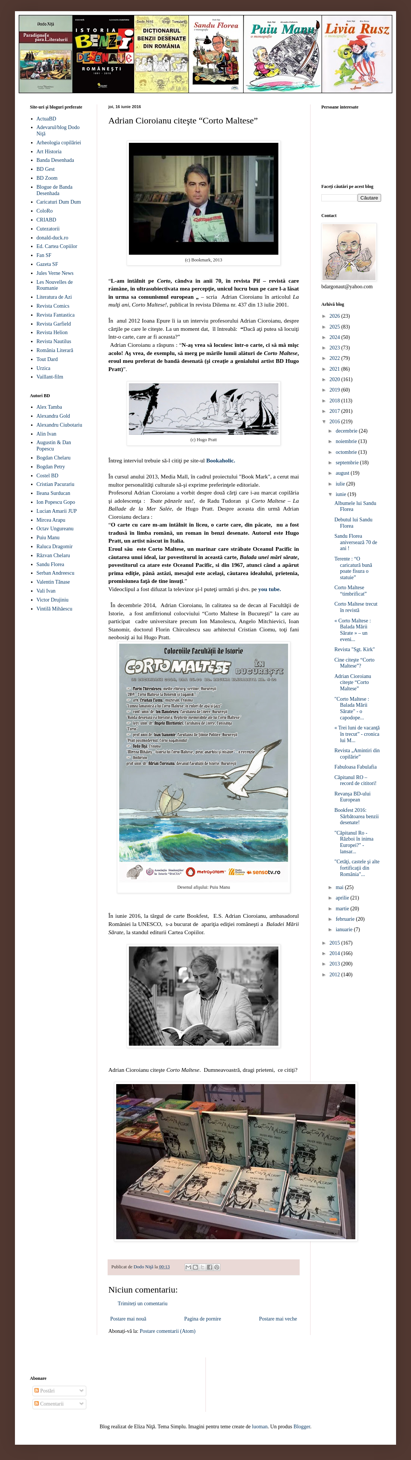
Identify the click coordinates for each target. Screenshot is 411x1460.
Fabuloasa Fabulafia (355, 767)
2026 (336, 316)
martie (343, 908)
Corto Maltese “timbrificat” (350, 591)
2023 (336, 348)
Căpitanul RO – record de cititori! (355, 780)
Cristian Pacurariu (55, 484)
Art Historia (49, 151)
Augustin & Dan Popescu (54, 446)
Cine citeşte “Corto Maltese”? (354, 663)
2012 (336, 974)
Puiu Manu (48, 537)
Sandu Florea (50, 564)
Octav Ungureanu (55, 528)
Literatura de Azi (54, 297)
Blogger (302, 1426)
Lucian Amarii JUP (57, 511)
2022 (336, 358)
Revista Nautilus (54, 341)
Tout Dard (47, 359)
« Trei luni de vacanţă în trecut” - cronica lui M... (357, 734)
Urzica (43, 368)
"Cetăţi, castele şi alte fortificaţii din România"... (357, 868)
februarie (346, 919)
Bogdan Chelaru (54, 458)
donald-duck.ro (52, 238)
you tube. (269, 589)
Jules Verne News (55, 273)
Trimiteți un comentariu (142, 1303)
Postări (44, 1391)
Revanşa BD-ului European (352, 797)
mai (340, 887)
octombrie (347, 452)
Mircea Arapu (51, 520)
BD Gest (46, 169)
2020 (336, 379)
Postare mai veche (278, 1319)
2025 (336, 327)
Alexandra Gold (53, 416)
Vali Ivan (46, 591)
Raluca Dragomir (55, 546)
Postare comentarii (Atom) (167, 1331)
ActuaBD (46, 119)
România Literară (55, 350)
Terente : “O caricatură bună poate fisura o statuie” (353, 568)
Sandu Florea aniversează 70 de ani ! (355, 542)
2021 (336, 369)
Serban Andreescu (55, 573)
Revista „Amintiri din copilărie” (357, 754)
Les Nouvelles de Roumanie (55, 285)
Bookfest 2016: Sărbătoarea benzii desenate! (356, 816)
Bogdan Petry (51, 467)
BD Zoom (47, 178)
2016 (336, 421)
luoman (260, 1426)
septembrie (348, 462)
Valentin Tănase (53, 582)
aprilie (343, 898)
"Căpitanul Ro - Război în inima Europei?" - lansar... (353, 842)
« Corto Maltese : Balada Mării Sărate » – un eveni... (352, 630)
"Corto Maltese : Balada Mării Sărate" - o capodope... (351, 708)
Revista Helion (52, 332)
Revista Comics (53, 306)
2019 (336, 390)
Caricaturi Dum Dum (59, 202)
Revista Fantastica (56, 315)
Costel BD (48, 475)
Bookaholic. (220, 460)
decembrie (347, 431)
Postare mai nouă (128, 1319)
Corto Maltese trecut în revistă (355, 607)
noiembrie (347, 441)
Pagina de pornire (202, 1319)
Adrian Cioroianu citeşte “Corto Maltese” (352, 683)
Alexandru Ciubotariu (59, 425)
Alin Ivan (46, 434)
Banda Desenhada (55, 160)
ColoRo (45, 211)
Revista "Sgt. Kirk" (354, 649)
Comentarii (49, 1404)
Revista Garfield (54, 324)
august (343, 473)
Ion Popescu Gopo (56, 502)
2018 (336, 401)
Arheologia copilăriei (59, 142)
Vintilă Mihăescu (54, 609)
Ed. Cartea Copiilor (57, 246)
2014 (336, 953)
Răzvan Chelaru (53, 555)
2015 (336, 943)
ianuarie (345, 929)
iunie (341, 494)
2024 (336, 337)
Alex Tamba (49, 407)
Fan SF (44, 255)
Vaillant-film (50, 377)
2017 (336, 411)
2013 (336, 964)
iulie (341, 484)
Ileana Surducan (54, 493)
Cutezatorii (48, 229)
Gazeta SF (47, 264)
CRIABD (46, 220)
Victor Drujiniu (53, 600)
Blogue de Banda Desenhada (54, 190)
